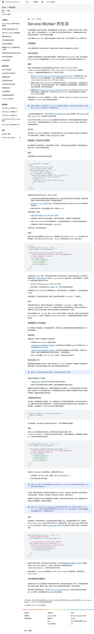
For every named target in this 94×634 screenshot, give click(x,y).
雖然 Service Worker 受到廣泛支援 (41, 203)
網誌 (42, 2)
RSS (72, 623)
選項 (83, 114)
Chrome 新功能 (50, 2)
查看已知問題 (27, 618)
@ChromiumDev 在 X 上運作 (78, 615)
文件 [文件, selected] (27, 2)
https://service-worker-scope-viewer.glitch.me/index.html (54, 90)
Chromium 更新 (52, 615)
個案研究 (35, 2)
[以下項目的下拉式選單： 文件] (30, 2)
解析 (34, 296)
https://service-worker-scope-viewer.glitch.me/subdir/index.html (53, 76)
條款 (25, 630)
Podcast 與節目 (52, 623)
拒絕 (54, 290)
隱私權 (30, 630)
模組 (8, 10)
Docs (4, 7)
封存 (49, 621)
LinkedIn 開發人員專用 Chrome (79, 621)
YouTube (73, 618)
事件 (32, 307)
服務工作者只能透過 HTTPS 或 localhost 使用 (44, 215)
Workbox (12, 7)
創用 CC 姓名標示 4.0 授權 (51, 600)
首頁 (29, 19)
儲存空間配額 (72, 563)
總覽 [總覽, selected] (3, 10)
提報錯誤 (26, 615)
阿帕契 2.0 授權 (70, 600)
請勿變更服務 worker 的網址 (39, 347)
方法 (54, 287)
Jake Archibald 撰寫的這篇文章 (60, 590)
